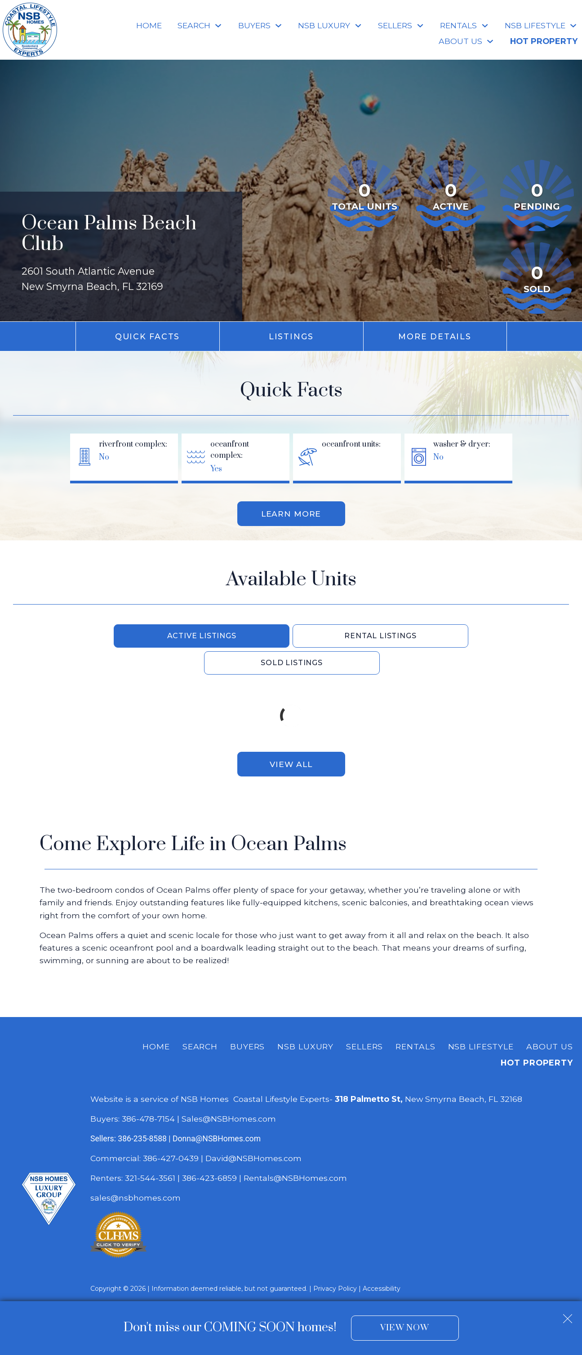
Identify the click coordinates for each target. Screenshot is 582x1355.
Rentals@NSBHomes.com (295, 1152)
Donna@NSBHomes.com (217, 1112)
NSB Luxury (305, 1020)
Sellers (364, 1020)
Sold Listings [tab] (427, 636)
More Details (434, 336)
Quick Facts (147, 336)
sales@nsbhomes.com (136, 1171)
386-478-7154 (148, 1092)
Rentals (415, 1020)
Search (200, 1020)
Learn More (291, 513)
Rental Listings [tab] (292, 636)
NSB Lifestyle (481, 1020)
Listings (291, 336)
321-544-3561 (150, 1152)
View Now (404, 1328)
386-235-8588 (142, 1112)
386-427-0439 (171, 1132)
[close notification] (567, 1315)
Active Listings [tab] (157, 636)
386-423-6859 (209, 1152)
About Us (549, 1020)
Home (149, 26)
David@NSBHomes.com (253, 1132)
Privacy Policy (335, 1263)
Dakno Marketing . (219, 1280)
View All (291, 737)
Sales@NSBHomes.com (229, 1092)
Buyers (247, 1020)
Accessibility (381, 1263)
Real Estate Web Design (132, 1280)
